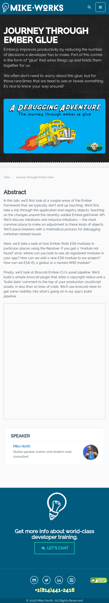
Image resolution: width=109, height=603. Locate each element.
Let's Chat (54, 548)
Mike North (21, 446)
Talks (7, 177)
